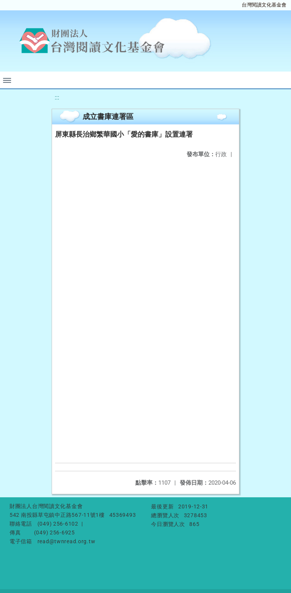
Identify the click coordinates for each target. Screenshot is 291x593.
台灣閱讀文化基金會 (264, 5)
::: (57, 97)
